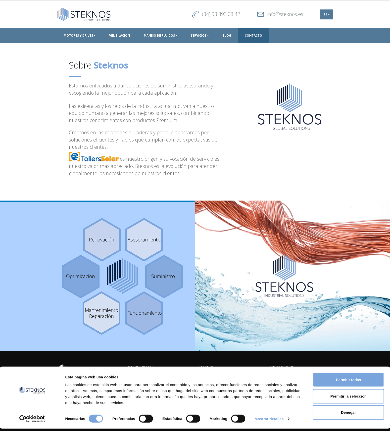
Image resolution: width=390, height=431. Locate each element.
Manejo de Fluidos (159, 35)
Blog (227, 35)
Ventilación (119, 35)
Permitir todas (348, 382)
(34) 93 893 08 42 (221, 14)
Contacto (253, 35)
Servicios (198, 35)
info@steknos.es (285, 14)
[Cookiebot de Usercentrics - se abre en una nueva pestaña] (32, 421)
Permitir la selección (348, 398)
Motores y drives (78, 35)
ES (325, 14)
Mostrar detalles (269, 421)
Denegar (348, 415)
